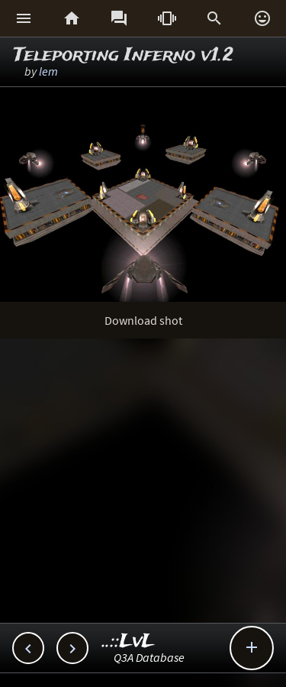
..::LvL (128, 641)
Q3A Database (149, 657)
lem (48, 71)
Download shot (143, 320)
